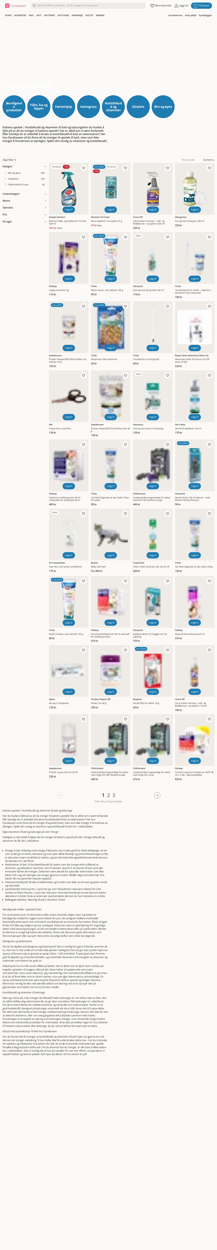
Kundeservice (175, 15)
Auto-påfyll (190, 15)
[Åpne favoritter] (161, 6)
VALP (31, 15)
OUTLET (89, 15)
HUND (8, 15)
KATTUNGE (63, 15)
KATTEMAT (49, 15)
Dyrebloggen (205, 15)
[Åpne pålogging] (181, 6)
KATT (39, 15)
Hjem (8, 25)
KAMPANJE (77, 15)
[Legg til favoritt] (83, 168)
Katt (15, 25)
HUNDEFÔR (20, 15)
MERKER (100, 15)
